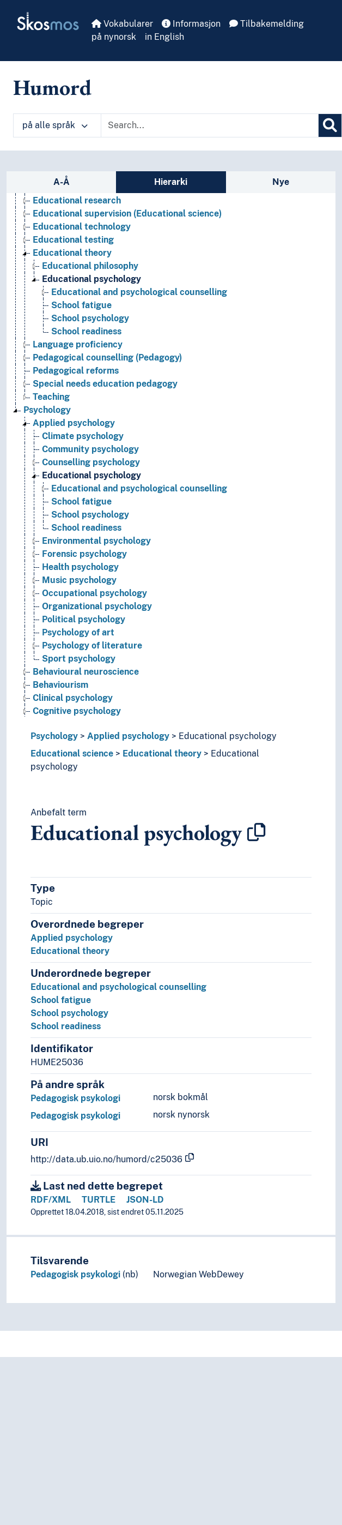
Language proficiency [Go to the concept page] (78, 344)
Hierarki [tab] (170, 182)
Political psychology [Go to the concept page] (83, 619)
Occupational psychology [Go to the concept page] (94, 593)
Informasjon (191, 24)
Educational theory (162, 753)
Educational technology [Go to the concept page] (82, 226)
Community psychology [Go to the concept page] (90, 449)
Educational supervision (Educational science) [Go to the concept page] (127, 213)
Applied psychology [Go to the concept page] (74, 423)
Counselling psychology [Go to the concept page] (91, 462)
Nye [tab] (280, 182)
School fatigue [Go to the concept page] (81, 305)
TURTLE (98, 1199)
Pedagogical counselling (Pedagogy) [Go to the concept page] (107, 357)
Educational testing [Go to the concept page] (73, 240)
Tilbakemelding (266, 24)
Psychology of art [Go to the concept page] (78, 632)
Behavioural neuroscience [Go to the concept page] (86, 672)
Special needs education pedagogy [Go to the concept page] (105, 384)
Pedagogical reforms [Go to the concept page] (76, 370)
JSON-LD (145, 1199)
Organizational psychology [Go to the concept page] (97, 606)
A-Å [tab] (61, 182)
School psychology (69, 1013)
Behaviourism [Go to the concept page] (60, 685)
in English (164, 37)
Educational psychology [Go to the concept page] (91, 279)
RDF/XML (50, 1199)
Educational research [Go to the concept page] (77, 200)
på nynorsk (113, 37)
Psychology (54, 736)
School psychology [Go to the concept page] (90, 318)
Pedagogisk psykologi (75, 1098)
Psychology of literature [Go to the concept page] (92, 645)
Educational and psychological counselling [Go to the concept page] (139, 292)
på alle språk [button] (55, 125)
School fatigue (60, 1000)
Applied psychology (128, 736)
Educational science (71, 753)
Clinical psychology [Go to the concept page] (73, 698)
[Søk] (330, 125)
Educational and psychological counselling (118, 987)
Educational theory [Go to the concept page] (72, 253)
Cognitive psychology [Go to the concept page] (77, 711)
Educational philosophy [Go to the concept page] (90, 266)
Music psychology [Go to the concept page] (79, 580)
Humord (52, 87)
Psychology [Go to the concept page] (47, 410)
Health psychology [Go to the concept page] (80, 567)
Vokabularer (122, 24)
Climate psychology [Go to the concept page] (83, 436)
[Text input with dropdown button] (210, 125)
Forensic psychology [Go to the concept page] (84, 554)
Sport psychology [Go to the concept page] (78, 658)
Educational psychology (228, 736)
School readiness (65, 1026)
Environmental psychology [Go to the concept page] (96, 541)
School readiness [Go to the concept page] (86, 331)
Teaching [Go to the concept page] (51, 397)
